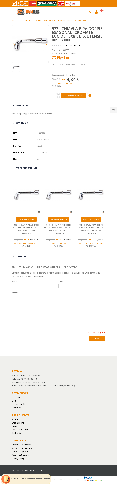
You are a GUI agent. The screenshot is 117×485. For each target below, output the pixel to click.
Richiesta (16, 292)
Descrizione (22, 105)
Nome (14, 281)
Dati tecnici (22, 123)
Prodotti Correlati (26, 168)
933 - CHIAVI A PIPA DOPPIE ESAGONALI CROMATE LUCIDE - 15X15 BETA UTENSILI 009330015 (90, 229)
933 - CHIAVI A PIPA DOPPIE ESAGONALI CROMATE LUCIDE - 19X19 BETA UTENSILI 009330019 (26, 229)
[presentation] (32, 320)
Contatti (21, 256)
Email (60, 281)
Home (14, 20)
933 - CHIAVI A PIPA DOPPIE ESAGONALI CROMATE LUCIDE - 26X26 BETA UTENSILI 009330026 (58, 229)
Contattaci (16, 407)
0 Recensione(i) (73, 45)
